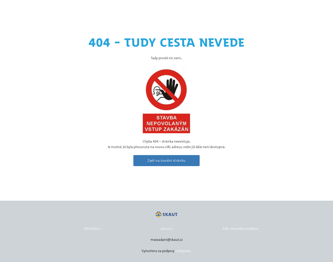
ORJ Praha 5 (92, 228)
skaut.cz (167, 228)
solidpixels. (183, 251)
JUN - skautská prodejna (240, 228)
